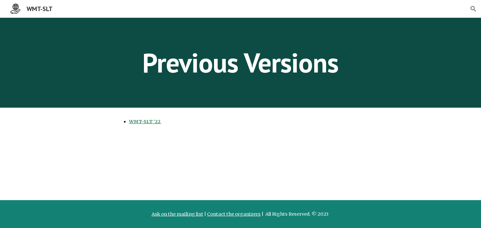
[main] (240, 63)
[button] (473, 8)
